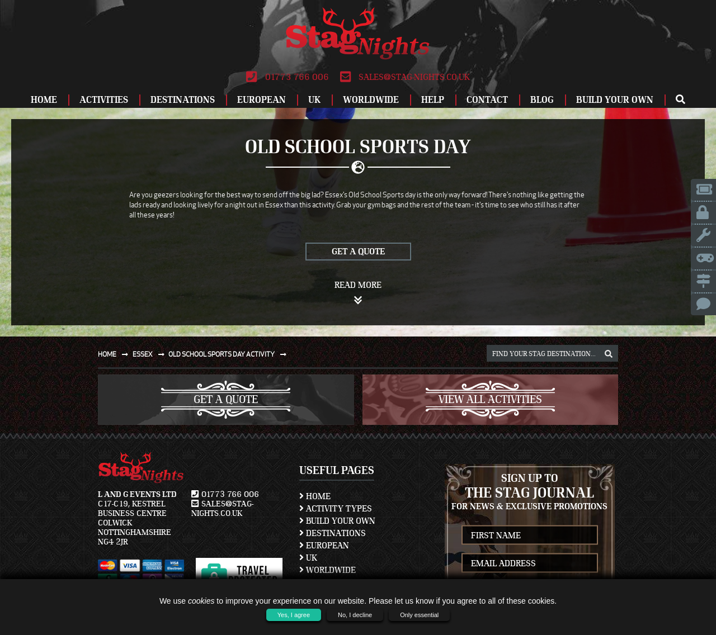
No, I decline (355, 615)
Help (432, 99)
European (261, 99)
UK (314, 99)
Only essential (419, 615)
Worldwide (371, 99)
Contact (487, 99)
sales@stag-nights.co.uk (405, 77)
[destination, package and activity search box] (552, 353)
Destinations (182, 99)
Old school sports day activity (229, 354)
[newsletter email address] (530, 563)
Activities (103, 99)
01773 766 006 (287, 77)
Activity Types (335, 509)
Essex (151, 354)
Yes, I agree (293, 615)
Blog (542, 99)
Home (44, 99)
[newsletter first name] (530, 535)
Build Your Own (614, 99)
